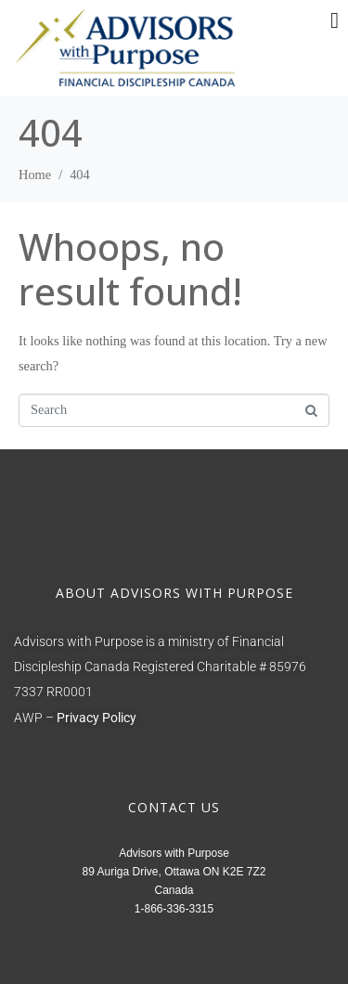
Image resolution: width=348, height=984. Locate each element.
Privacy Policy (96, 718)
